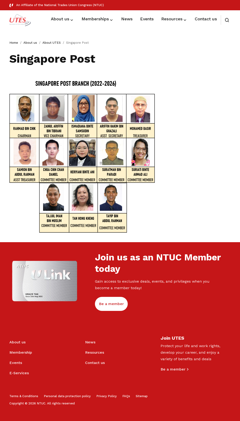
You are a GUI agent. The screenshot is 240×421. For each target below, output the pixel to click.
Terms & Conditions (23, 396)
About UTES (51, 42)
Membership (20, 352)
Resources (94, 352)
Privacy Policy (106, 396)
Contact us (95, 362)
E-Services (19, 373)
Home (13, 42)
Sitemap (142, 396)
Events (15, 362)
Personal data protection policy (67, 396)
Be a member (173, 369)
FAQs (126, 396)
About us (30, 42)
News (90, 342)
